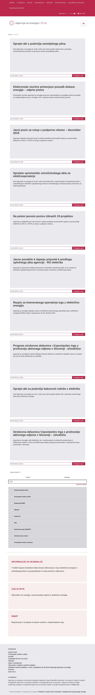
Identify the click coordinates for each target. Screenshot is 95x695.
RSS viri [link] (81, 13)
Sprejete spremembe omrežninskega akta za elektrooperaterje (41, 175)
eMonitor (11, 661)
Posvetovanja (60, 2)
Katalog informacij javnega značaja (74, 692)
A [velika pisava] (72, 13)
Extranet (11, 669)
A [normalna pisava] (69, 13)
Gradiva (49, 2)
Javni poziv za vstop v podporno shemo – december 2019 (47, 132)
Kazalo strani (12, 652)
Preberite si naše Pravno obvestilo (49, 692)
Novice (30, 2)
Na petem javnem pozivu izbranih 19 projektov (43, 216)
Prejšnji (28, 477)
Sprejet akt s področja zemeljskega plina (39, 43)
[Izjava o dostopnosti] (74, 13)
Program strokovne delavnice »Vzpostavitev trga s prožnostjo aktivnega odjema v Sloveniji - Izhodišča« (47, 347)
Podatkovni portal (17, 8)
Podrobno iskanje (81, 484)
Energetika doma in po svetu (18, 658)
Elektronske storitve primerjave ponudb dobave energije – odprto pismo (44, 88)
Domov (12, 2)
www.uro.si (12, 672)
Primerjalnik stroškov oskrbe (17, 654)
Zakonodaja (39, 2)
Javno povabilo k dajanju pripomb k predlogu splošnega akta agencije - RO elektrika (42, 261)
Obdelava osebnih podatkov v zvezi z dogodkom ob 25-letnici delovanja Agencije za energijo (39, 667)
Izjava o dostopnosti (15, 663)
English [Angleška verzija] (62, 13)
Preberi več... (75, 685)
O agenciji (21, 2)
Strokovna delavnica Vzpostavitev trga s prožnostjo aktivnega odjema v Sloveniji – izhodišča (46, 433)
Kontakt (10, 656)
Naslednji (67, 477)
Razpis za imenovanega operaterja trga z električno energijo (46, 304)
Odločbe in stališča (76, 2)
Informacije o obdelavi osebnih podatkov (22, 665)
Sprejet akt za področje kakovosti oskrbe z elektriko (46, 388)
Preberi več (78, 76)
